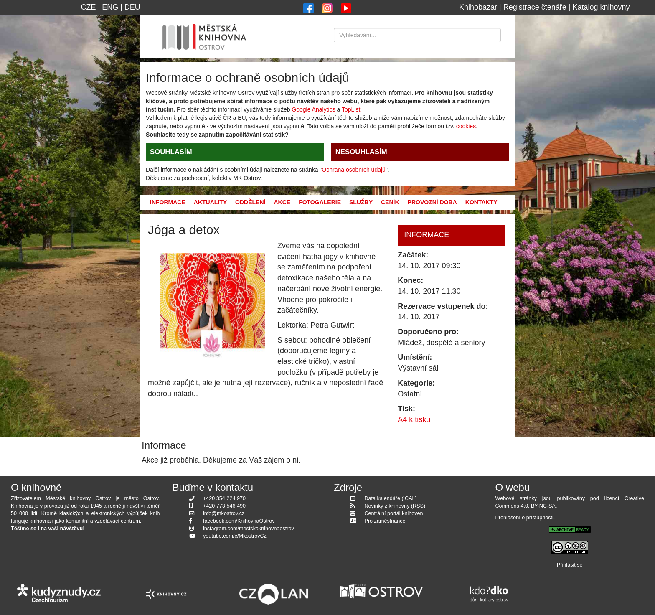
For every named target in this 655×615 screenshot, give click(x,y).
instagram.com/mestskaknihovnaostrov (248, 528)
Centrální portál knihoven (394, 513)
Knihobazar (478, 7)
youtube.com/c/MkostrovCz (235, 536)
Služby (361, 202)
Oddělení (250, 202)
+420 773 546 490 (224, 506)
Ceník (390, 202)
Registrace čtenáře (534, 7)
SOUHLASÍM (171, 152)
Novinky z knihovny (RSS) (395, 506)
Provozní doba (432, 202)
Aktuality (210, 202)
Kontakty (481, 202)
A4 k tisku (414, 419)
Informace (167, 202)
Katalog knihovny (601, 7)
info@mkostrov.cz (223, 513)
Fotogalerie (320, 202)
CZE (88, 7)
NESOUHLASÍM (361, 152)
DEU (132, 7)
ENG (110, 7)
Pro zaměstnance (385, 521)
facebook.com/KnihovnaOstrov (239, 521)
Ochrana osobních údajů (354, 169)
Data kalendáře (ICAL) (391, 498)
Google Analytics (313, 109)
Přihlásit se (570, 565)
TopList (351, 109)
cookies (466, 126)
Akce (282, 202)
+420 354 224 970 (224, 498)
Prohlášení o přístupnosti (524, 518)
